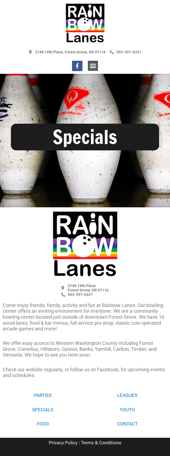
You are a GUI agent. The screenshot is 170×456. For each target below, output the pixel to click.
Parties (43, 395)
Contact (127, 424)
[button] (93, 66)
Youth (127, 409)
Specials (42, 409)
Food (43, 424)
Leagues (127, 395)
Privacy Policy (63, 442)
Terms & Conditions (101, 442)
